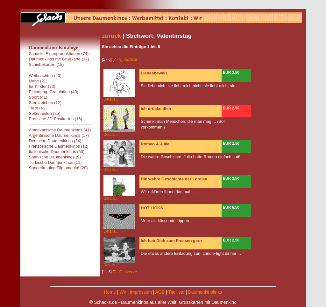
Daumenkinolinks (205, 292)
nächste (130, 59)
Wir (122, 292)
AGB (160, 292)
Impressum (141, 292)
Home (110, 292)
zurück (111, 35)
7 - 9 (117, 59)
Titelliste (176, 292)
